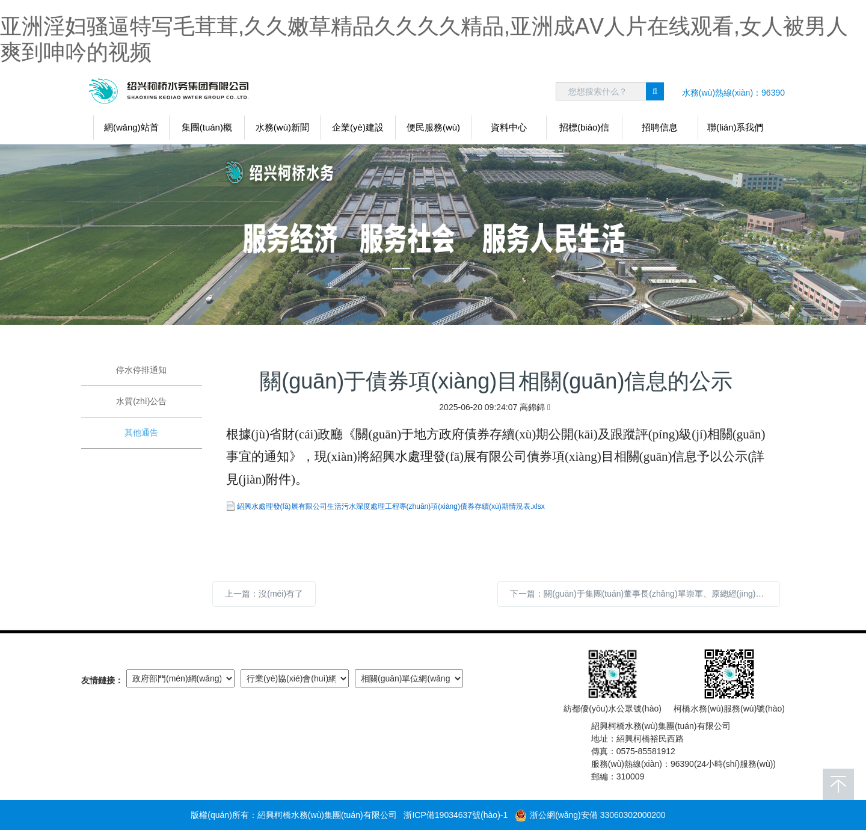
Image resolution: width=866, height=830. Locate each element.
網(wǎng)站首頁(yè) (131, 131)
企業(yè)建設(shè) (358, 131)
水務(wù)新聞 (282, 127)
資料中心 (509, 127)
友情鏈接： (102, 680)
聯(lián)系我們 (735, 127)
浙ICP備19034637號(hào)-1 (456, 815)
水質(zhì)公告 (141, 401)
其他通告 (141, 432)
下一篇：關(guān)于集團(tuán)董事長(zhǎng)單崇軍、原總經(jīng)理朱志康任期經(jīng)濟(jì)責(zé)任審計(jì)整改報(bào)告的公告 (645, 593)
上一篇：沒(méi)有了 (264, 593)
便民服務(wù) (433, 127)
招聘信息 (660, 127)
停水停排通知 (141, 370)
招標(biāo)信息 (584, 131)
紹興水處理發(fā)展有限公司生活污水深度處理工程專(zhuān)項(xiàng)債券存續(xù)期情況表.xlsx (391, 506)
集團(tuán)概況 (207, 131)
